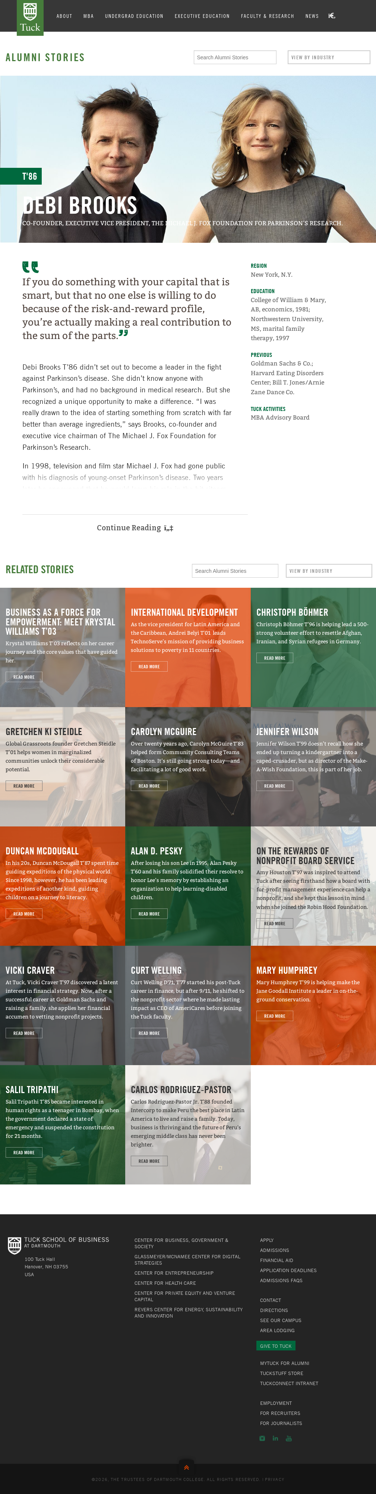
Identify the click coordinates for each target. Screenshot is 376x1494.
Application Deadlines (288, 1270)
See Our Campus (280, 1320)
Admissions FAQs (281, 1280)
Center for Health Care (165, 1283)
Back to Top (188, 1466)
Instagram (262, 1438)
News (312, 15)
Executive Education (202, 15)
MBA (88, 15)
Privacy (274, 1479)
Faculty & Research (267, 15)
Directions (274, 1310)
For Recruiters (280, 1413)
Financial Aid (276, 1260)
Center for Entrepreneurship (174, 1273)
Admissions (274, 1250)
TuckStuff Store (281, 1373)
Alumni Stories (45, 57)
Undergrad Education (134, 15)
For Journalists (281, 1423)
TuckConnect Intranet (289, 1383)
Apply (267, 1240)
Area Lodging (277, 1330)
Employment (276, 1403)
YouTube (289, 1438)
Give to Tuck (276, 1346)
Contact (270, 1300)
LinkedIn (275, 1438)
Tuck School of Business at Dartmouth (30, 18)
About (64, 15)
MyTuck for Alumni (284, 1363)
